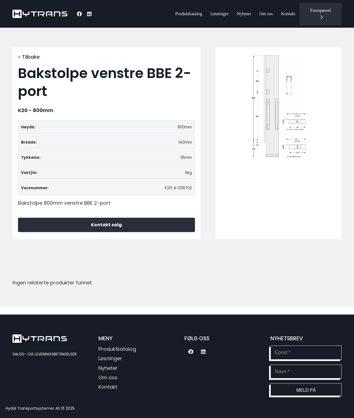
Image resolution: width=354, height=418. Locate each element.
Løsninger (110, 358)
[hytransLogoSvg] (39, 14)
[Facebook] (79, 14)
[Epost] (306, 352)
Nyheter (108, 368)
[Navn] (306, 371)
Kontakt (107, 386)
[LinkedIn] (89, 14)
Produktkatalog (117, 349)
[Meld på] (306, 389)
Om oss (108, 377)
